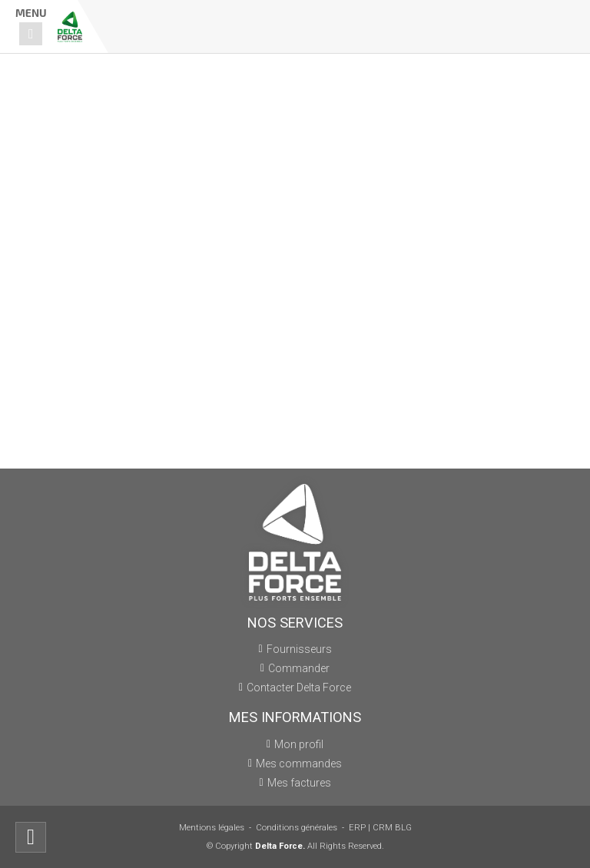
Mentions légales (211, 828)
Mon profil (298, 744)
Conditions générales (296, 828)
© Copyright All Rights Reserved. (295, 846)
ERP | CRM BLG (380, 828)
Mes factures (299, 783)
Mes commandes (299, 763)
